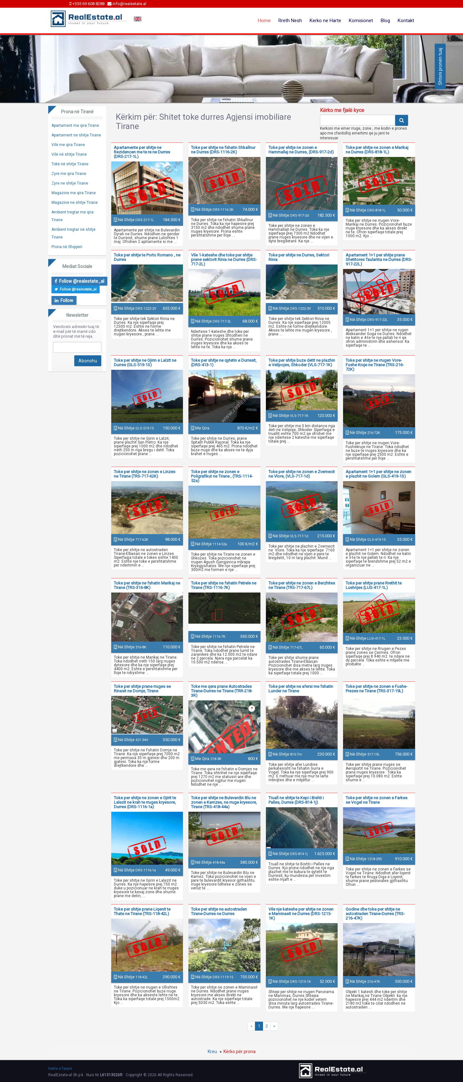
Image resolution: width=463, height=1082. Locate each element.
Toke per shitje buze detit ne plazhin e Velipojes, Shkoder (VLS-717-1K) (301, 362)
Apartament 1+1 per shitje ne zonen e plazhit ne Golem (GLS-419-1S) (378, 474)
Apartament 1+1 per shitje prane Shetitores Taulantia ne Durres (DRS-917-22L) (379, 259)
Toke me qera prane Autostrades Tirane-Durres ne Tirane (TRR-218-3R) (221, 691)
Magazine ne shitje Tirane (74, 202)
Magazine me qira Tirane (73, 193)
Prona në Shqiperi (66, 247)
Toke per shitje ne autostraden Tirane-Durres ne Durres (219, 911)
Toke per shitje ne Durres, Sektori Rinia (298, 257)
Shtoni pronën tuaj (440, 66)
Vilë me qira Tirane (68, 145)
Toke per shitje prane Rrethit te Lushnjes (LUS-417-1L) (374, 585)
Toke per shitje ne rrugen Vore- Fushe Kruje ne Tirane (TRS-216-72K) (375, 365)
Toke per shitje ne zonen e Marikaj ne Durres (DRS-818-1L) (377, 149)
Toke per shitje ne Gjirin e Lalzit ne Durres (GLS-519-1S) (145, 362)
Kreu (212, 1051)
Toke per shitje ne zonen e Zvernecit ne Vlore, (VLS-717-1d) (301, 474)
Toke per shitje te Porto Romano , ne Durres (147, 257)
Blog (385, 20)
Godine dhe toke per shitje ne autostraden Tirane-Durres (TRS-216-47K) (375, 914)
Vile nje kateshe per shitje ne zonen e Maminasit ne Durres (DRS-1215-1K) (300, 914)
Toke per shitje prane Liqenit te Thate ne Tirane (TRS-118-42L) (142, 911)
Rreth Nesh (290, 20)
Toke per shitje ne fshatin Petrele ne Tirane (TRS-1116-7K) (223, 585)
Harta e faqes (60, 1068)
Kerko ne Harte (325, 20)
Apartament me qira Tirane (75, 125)
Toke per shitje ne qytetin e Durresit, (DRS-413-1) (224, 362)
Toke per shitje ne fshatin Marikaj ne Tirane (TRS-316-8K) (147, 585)
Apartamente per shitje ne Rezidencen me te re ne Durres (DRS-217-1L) (142, 152)
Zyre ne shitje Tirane (69, 183)
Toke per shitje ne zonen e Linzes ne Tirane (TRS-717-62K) (144, 474)
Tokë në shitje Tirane (69, 164)
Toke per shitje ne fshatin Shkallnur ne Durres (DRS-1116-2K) (223, 149)
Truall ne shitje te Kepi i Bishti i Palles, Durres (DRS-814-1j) (296, 800)
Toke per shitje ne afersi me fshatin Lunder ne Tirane (300, 688)
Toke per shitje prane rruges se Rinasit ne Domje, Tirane (142, 688)
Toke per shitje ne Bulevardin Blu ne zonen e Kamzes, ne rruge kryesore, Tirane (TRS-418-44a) (224, 802)
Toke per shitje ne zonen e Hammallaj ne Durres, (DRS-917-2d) (301, 149)
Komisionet (361, 20)
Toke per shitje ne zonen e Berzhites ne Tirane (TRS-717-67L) (301, 585)
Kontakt (406, 20)
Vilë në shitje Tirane (69, 154)
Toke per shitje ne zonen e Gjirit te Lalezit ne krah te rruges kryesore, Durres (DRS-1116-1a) (145, 802)
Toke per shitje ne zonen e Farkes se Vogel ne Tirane (376, 800)
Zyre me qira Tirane (68, 173)
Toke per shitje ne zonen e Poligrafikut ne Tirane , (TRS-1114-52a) (222, 476)
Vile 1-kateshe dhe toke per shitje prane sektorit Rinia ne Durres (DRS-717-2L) (224, 259)
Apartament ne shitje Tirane (76, 135)
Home (264, 20)
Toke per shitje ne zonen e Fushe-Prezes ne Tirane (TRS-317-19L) (376, 688)
